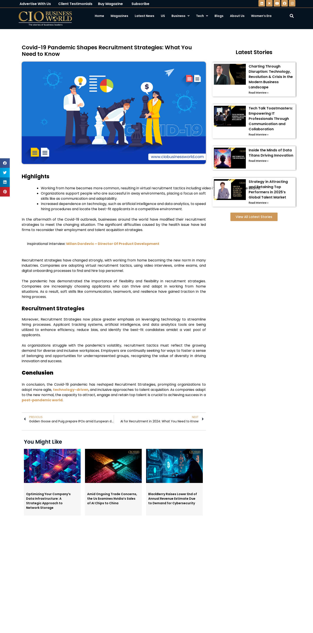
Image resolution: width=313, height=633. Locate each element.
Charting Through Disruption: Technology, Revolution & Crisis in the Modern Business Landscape (271, 77)
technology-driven (70, 389)
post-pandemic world (42, 400)
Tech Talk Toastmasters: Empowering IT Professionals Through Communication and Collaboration (271, 119)
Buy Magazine (110, 3)
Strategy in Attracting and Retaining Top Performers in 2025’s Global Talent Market (268, 189)
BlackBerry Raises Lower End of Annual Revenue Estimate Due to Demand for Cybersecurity (172, 498)
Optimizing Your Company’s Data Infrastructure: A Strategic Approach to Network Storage (48, 501)
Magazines (119, 16)
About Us (237, 16)
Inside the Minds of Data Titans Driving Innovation (271, 153)
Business (180, 16)
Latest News (144, 16)
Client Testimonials (75, 3)
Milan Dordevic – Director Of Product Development (112, 243)
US (163, 16)
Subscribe (140, 3)
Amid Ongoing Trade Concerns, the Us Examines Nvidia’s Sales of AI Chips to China (112, 498)
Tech (202, 16)
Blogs (219, 16)
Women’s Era (261, 16)
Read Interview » (258, 92)
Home (99, 16)
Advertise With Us (35, 3)
